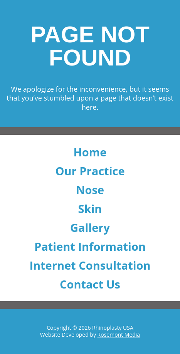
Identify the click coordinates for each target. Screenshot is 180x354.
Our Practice (89, 170)
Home (90, 151)
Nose (90, 189)
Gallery (90, 227)
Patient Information (90, 246)
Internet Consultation (89, 265)
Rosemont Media (119, 334)
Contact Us (90, 284)
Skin (90, 208)
